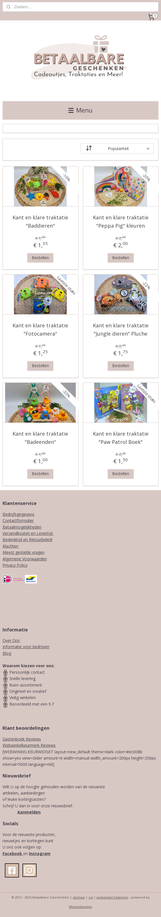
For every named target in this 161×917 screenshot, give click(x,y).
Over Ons (11, 640)
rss (91, 897)
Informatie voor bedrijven (26, 646)
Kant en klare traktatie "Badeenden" (40, 437)
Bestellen (40, 257)
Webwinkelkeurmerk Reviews (29, 745)
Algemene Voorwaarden (25, 559)
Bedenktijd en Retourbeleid (27, 539)
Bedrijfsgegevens (18, 514)
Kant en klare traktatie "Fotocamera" (40, 329)
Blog (7, 653)
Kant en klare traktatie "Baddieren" (40, 221)
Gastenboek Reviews (22, 739)
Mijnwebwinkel (80, 906)
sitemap (79, 897)
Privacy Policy (15, 565)
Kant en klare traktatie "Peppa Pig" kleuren (121, 221)
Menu (80, 110)
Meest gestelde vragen (24, 552)
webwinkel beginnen (112, 897)
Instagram (40, 853)
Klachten (10, 546)
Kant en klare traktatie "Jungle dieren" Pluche (121, 329)
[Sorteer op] (117, 148)
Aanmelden (29, 812)
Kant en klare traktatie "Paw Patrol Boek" (121, 437)
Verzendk (11, 533)
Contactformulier (18, 520)
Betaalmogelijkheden (22, 527)
